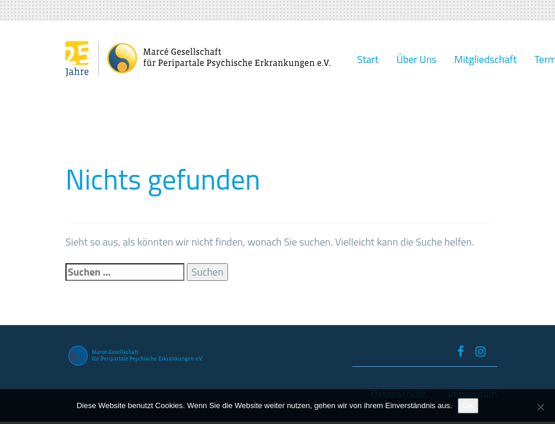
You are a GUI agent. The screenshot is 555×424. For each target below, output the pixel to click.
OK (468, 405)
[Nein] (540, 407)
